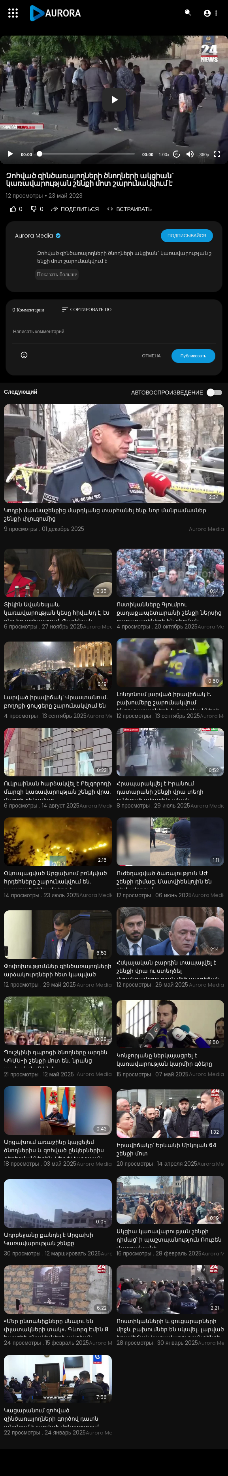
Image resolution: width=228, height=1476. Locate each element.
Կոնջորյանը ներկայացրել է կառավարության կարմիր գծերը (164, 1059)
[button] (210, 13)
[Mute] (190, 154)
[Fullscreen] (217, 154)
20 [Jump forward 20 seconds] (177, 154)
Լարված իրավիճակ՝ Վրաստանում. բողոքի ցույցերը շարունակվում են (55, 701)
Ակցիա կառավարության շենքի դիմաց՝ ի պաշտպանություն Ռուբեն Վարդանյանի (169, 1239)
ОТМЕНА (151, 356)
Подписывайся (187, 235)
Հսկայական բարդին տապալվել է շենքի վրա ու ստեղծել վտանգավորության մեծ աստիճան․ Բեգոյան (169, 975)
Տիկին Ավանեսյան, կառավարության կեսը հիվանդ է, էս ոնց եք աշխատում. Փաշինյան (56, 612)
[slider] (87, 154)
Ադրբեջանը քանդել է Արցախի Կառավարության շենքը (48, 1239)
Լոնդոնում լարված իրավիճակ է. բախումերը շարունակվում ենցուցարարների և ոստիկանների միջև (168, 706)
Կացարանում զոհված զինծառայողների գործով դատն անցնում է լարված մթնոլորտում (51, 1418)
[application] (114, 100)
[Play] (10, 154)
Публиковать (193, 356)
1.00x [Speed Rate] (164, 154)
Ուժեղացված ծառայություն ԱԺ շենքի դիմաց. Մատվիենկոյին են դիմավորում (164, 881)
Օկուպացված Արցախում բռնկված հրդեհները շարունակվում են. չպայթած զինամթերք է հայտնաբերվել (55, 885)
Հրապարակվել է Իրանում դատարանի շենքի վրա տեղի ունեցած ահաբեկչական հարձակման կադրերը (160, 796)
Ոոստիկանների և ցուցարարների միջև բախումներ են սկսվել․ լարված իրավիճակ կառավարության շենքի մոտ (170, 1333)
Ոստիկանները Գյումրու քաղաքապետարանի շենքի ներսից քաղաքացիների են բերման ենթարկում (169, 616)
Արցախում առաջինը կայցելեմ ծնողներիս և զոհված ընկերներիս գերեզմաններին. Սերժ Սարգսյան (54, 1150)
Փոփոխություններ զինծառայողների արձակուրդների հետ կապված (57, 970)
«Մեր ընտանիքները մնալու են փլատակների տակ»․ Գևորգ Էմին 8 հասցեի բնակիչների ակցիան (56, 1329)
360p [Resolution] (204, 154)
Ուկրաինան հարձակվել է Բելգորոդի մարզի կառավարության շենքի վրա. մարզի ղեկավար (57, 792)
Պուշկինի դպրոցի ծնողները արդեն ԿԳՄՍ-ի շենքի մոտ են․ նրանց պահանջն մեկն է (55, 1060)
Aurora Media (38, 236)
